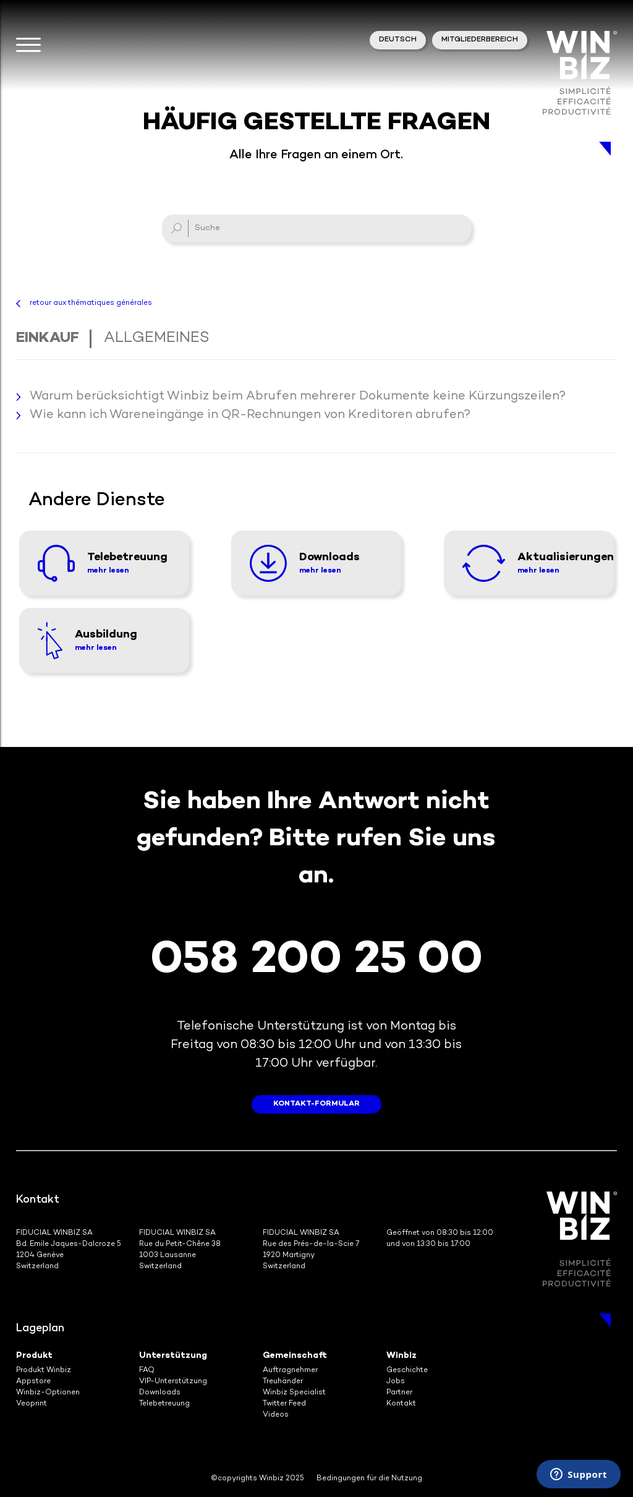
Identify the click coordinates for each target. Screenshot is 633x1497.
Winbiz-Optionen (48, 1393)
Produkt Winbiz (43, 1371)
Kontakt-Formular (316, 1104)
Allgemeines (157, 338)
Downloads (160, 1393)
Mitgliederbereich (479, 40)
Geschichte (407, 1371)
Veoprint (31, 1404)
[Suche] (316, 228)
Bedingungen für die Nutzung (369, 1479)
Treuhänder (283, 1382)
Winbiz (401, 1355)
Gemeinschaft (295, 1355)
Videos (276, 1415)
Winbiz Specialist (294, 1393)
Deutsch (398, 40)
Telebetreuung (164, 1404)
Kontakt (401, 1404)
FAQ (147, 1371)
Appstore (33, 1382)
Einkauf (47, 338)
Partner (399, 1393)
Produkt (34, 1355)
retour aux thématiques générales (91, 303)
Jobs (395, 1382)
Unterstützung (173, 1355)
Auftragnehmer (290, 1371)
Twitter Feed (284, 1404)
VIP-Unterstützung (173, 1382)
